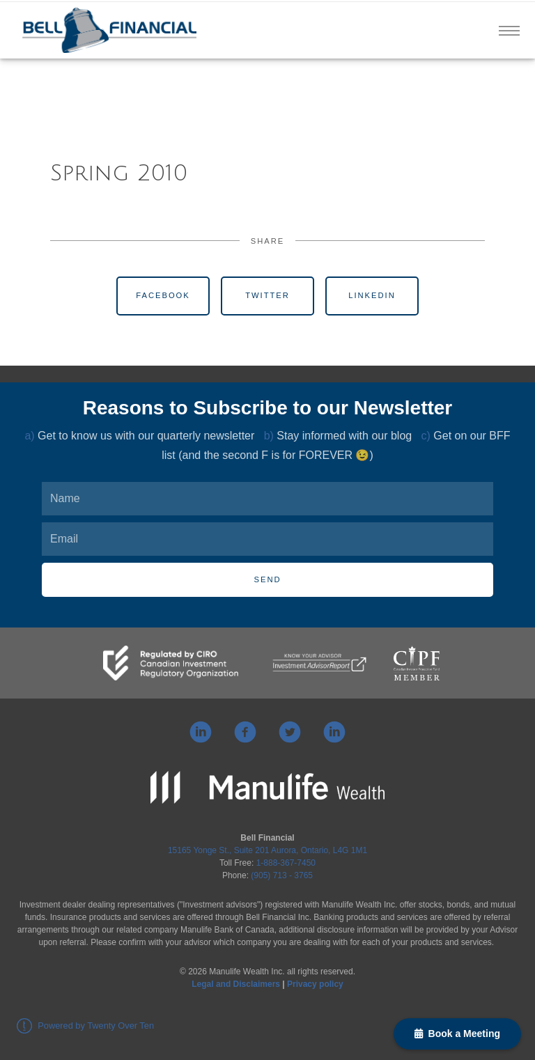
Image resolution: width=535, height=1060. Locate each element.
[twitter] (289, 732)
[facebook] (245, 732)
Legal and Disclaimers (236, 984)
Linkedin (372, 295)
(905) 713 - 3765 (282, 875)
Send (267, 579)
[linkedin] (200, 732)
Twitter (267, 295)
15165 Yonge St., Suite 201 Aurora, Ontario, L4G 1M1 (267, 850)
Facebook (163, 295)
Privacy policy (315, 984)
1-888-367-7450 (286, 863)
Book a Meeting (457, 1033)
